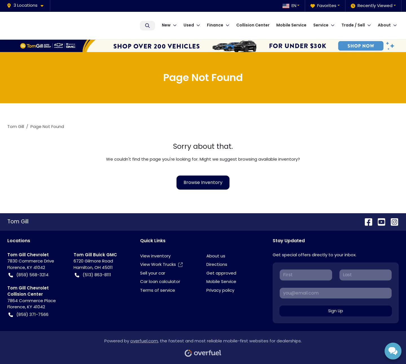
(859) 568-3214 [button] (28, 275)
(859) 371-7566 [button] (28, 314)
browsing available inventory (268, 159)
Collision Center (253, 25)
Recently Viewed (371, 6)
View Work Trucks (161, 264)
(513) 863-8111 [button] (93, 275)
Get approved (221, 273)
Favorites (323, 6)
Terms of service (157, 290)
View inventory (155, 256)
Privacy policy (220, 290)
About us (215, 256)
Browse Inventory (203, 182)
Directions (216, 264)
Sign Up (335, 311)
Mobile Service (291, 25)
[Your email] (335, 293)
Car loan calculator (160, 281)
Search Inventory (147, 25)
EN (289, 5)
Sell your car (152, 273)
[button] (27, 5)
